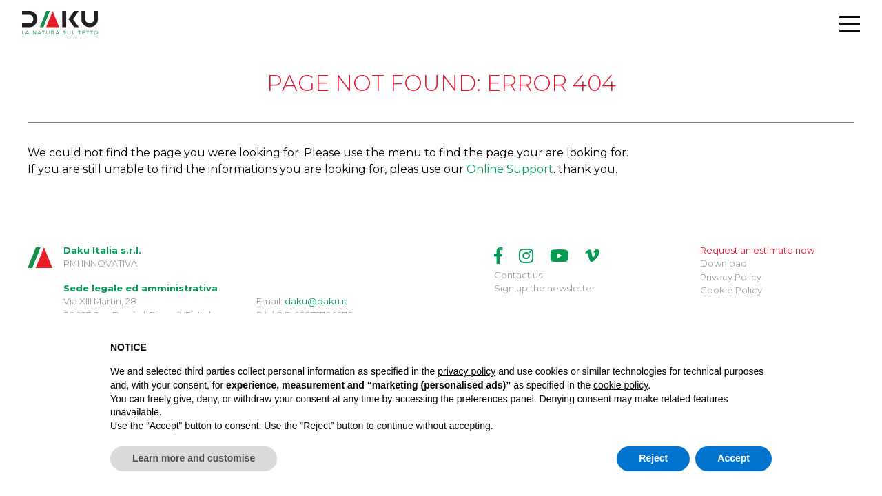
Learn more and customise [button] (193, 458)
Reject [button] (653, 458)
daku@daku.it (316, 301)
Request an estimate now (757, 250)
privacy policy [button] (466, 371)
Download (723, 263)
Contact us (518, 274)
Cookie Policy (731, 290)
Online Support (509, 169)
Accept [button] (733, 458)
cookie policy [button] (620, 385)
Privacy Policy (730, 276)
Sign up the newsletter (544, 287)
